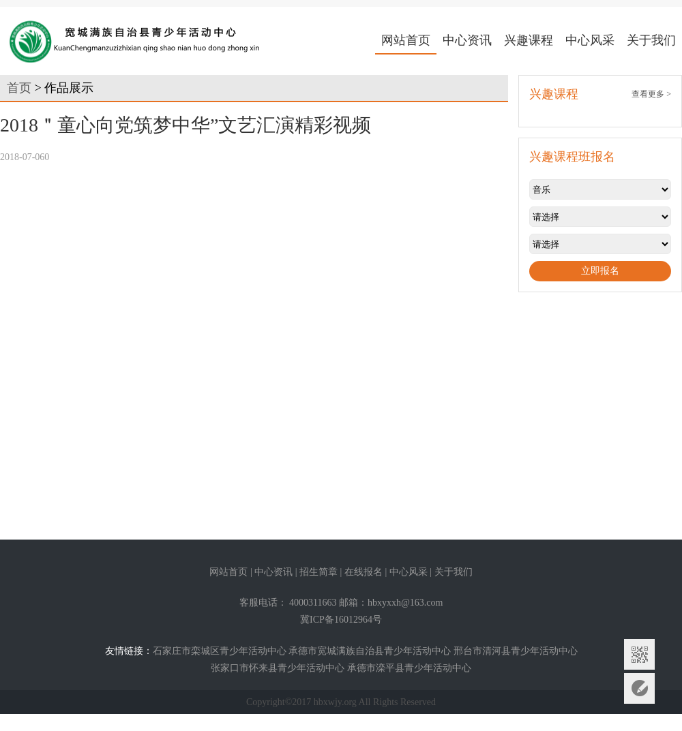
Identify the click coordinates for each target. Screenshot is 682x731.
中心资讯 (467, 40)
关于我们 (651, 40)
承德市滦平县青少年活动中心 (409, 668)
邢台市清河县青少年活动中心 (516, 651)
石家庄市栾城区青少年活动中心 (219, 651)
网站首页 (405, 40)
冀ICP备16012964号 (341, 620)
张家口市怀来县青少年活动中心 (277, 668)
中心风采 (589, 40)
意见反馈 (639, 688)
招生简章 (318, 572)
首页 (19, 88)
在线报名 (363, 572)
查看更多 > (651, 94)
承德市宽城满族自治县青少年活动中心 (369, 651)
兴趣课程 (528, 40)
